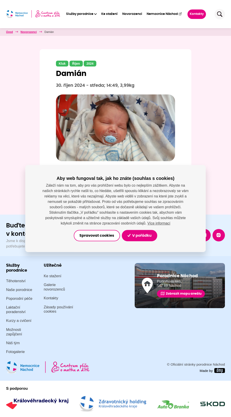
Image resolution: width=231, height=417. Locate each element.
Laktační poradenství (15, 309)
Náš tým (13, 343)
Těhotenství (15, 281)
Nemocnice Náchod (164, 14)
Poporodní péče (19, 298)
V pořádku (141, 235)
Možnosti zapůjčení (14, 332)
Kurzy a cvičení (18, 321)
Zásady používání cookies (58, 309)
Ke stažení (110, 14)
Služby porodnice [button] (79, 14)
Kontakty (197, 14)
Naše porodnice (19, 290)
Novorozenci (132, 14)
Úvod (9, 32)
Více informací (158, 223)
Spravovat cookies (95, 235)
